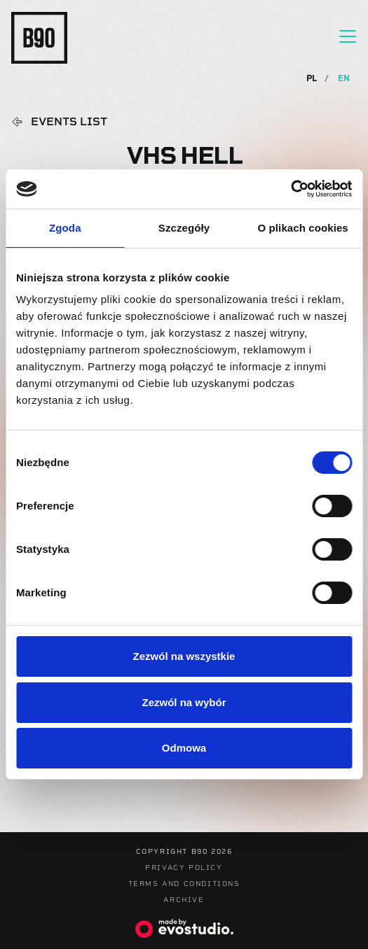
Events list (69, 121)
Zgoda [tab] (65, 228)
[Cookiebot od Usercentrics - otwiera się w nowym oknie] (290, 189)
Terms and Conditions (184, 883)
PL (313, 78)
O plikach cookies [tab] (303, 228)
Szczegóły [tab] (184, 228)
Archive (183, 900)
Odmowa (184, 748)
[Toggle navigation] (347, 36)
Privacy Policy (183, 867)
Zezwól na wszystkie (184, 656)
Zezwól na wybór (184, 702)
